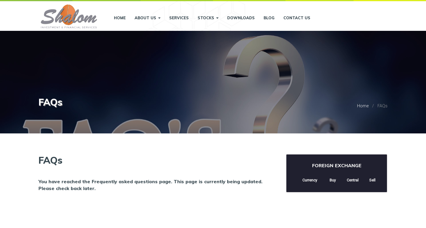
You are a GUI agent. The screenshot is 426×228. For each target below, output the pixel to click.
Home (120, 17)
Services (179, 17)
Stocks (208, 17)
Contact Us (296, 17)
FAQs (382, 105)
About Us (147, 17)
